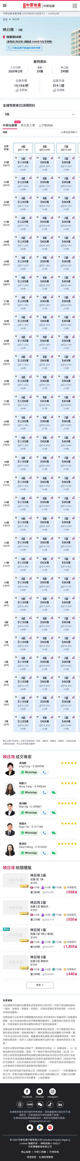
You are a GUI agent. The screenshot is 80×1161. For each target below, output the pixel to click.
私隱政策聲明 (46, 1157)
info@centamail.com (40, 1121)
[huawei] (50, 1127)
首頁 (5, 19)
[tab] (9, 125)
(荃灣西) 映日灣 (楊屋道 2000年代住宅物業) (29, 41)
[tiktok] (50, 1104)
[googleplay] (40, 1127)
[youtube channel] (40, 1093)
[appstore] (30, 1127)
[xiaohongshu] (30, 1104)
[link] (5, 19)
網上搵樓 (26, 1152)
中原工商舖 (40, 1152)
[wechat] (40, 1104)
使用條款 (32, 1157)
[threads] (20, 1104)
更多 (40, 985)
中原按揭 (54, 1152)
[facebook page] (27, 1093)
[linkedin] (60, 1104)
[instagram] (53, 1093)
